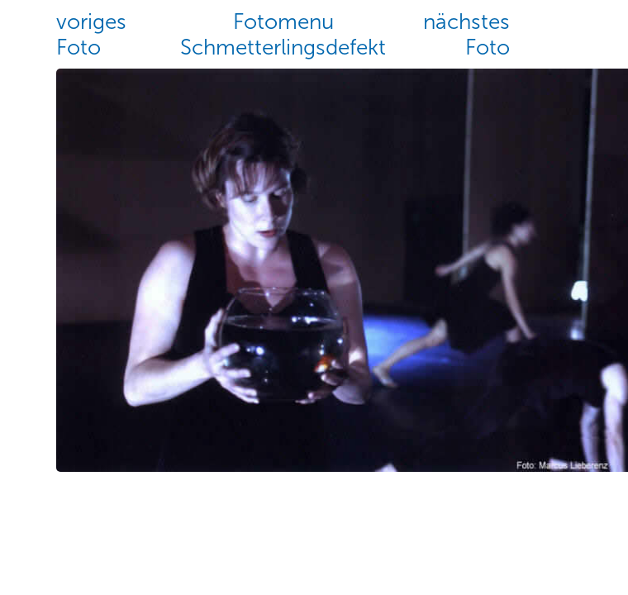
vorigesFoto (91, 34)
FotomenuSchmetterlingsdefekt (283, 34)
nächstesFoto (466, 34)
